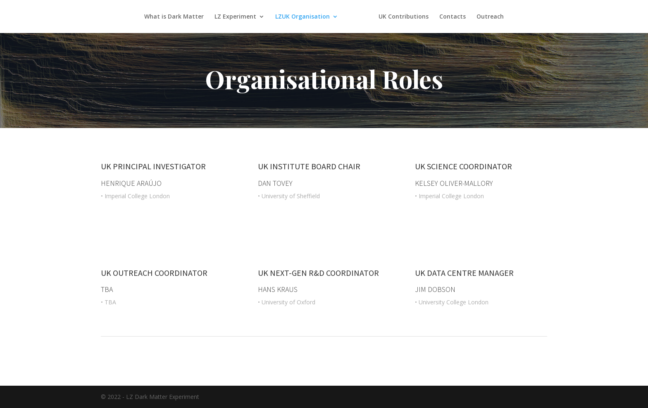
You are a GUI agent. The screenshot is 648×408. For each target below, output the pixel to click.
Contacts (452, 17)
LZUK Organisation (302, 17)
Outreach (490, 17)
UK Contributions (404, 17)
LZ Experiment (235, 17)
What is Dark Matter (174, 17)
